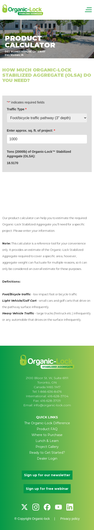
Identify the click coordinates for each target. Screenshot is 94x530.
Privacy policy (70, 518)
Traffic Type (17, 109)
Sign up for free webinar (47, 489)
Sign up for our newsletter (47, 475)
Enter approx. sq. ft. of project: (31, 130)
